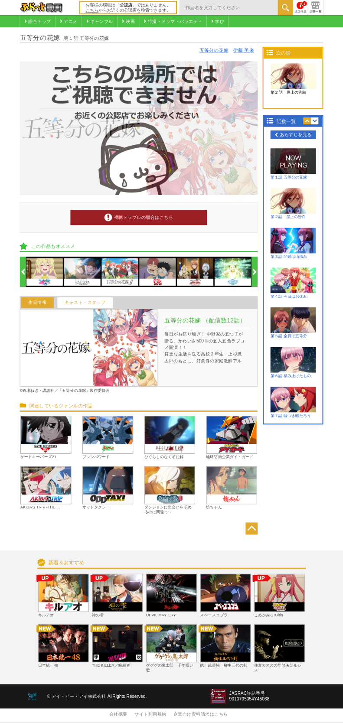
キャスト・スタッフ (85, 302)
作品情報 (37, 302)
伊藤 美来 (243, 50)
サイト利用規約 (150, 714)
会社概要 (118, 714)
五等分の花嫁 (214, 50)
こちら (91, 10)
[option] (44, 272)
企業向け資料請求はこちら (200, 714)
